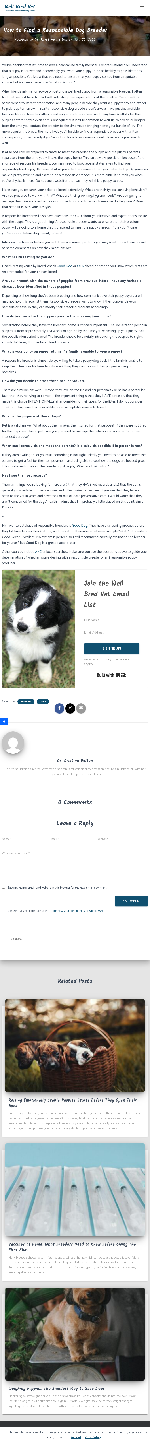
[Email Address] (111, 633)
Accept (76, 1437)
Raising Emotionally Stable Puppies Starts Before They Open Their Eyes (73, 1103)
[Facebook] (4, 721)
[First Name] (111, 620)
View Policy (93, 1437)
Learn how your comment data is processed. (76, 911)
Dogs (43, 701)
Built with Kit (111, 675)
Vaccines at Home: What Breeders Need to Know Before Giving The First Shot (72, 1247)
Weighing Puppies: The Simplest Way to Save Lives (57, 1389)
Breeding (26, 701)
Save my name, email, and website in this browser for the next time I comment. (57, 887)
